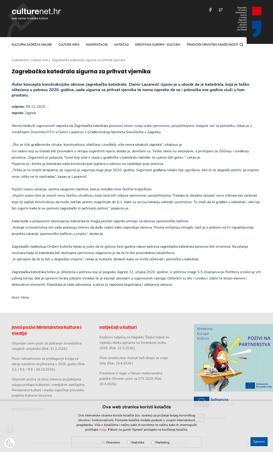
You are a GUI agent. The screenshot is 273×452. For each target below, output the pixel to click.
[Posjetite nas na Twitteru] (221, 10)
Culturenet (19, 60)
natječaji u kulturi (118, 327)
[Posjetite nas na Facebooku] (210, 10)
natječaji (121, 45)
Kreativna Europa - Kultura (157, 45)
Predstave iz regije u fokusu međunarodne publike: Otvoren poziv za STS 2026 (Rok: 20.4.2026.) (131, 378)
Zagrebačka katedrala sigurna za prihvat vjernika (81, 71)
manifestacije (97, 45)
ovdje (102, 429)
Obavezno (113, 442)
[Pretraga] (241, 44)
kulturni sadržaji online (32, 45)
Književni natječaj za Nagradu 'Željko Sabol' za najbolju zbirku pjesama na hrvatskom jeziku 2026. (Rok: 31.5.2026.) (134, 342)
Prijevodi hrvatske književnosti (212, 45)
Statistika (137, 442)
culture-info (69, 45)
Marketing (162, 442)
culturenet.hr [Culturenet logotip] (36, 14)
